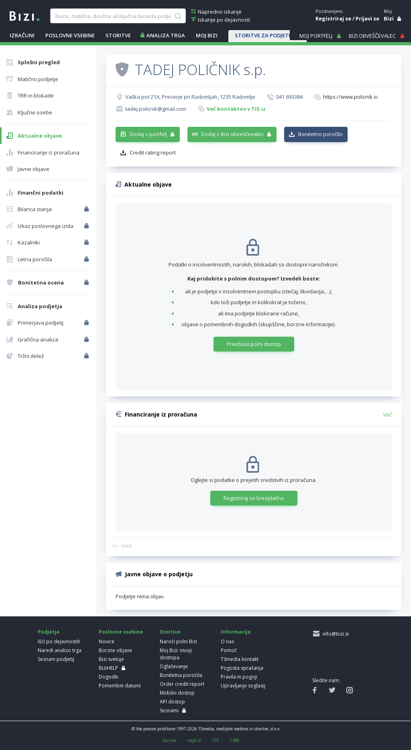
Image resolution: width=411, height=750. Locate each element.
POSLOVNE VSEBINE (70, 35)
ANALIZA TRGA (165, 35)
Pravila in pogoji (239, 676)
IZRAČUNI (22, 35)
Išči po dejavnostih (59, 641)
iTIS (215, 740)
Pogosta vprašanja (242, 668)
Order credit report (182, 684)
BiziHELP (108, 668)
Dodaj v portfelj (148, 134)
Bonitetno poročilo (320, 134)
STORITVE (118, 35)
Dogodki (108, 676)
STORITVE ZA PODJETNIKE (267, 35)
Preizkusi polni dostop (254, 344)
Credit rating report (153, 152)
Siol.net (169, 740)
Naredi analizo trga (59, 650)
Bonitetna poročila (181, 675)
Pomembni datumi (120, 685)
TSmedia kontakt (239, 659)
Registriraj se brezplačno (254, 498)
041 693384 (289, 96)
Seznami (169, 710)
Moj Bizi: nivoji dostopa (176, 654)
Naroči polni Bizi (178, 641)
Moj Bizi (207, 35)
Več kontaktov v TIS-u (236, 108)
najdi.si (194, 740)
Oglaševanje (174, 666)
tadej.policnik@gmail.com (155, 108)
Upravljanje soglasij (243, 685)
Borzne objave (115, 650)
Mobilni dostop (177, 692)
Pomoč (229, 650)
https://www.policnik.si (350, 96)
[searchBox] (118, 16)
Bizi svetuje (111, 659)
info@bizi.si (334, 633)
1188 (234, 740)
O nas (227, 641)
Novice (106, 641)
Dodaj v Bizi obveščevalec (232, 134)
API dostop (172, 701)
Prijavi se (367, 18)
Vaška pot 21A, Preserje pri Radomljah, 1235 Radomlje (190, 96)
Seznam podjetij (56, 659)
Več (387, 414)
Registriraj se (333, 18)
